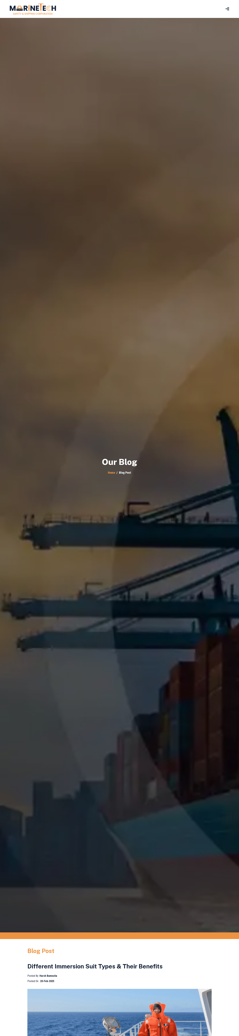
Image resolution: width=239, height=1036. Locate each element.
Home (111, 472)
